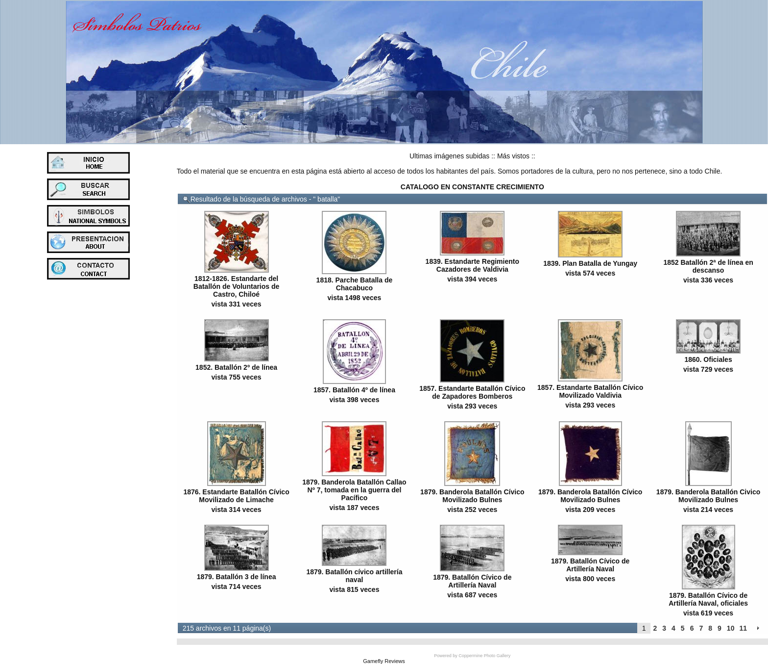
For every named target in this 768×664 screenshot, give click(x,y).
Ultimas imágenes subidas (449, 156)
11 (743, 628)
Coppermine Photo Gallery (484, 655)
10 (731, 628)
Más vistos (513, 156)
